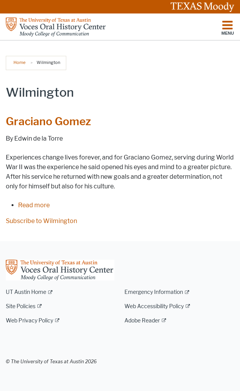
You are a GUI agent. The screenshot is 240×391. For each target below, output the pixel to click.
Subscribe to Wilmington (41, 221)
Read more (34, 205)
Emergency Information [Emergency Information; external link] (153, 292)
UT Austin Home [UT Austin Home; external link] (26, 292)
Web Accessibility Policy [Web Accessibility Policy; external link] (154, 306)
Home (19, 62)
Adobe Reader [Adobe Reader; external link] (142, 320)
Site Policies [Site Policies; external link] (20, 306)
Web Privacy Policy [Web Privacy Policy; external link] (29, 320)
